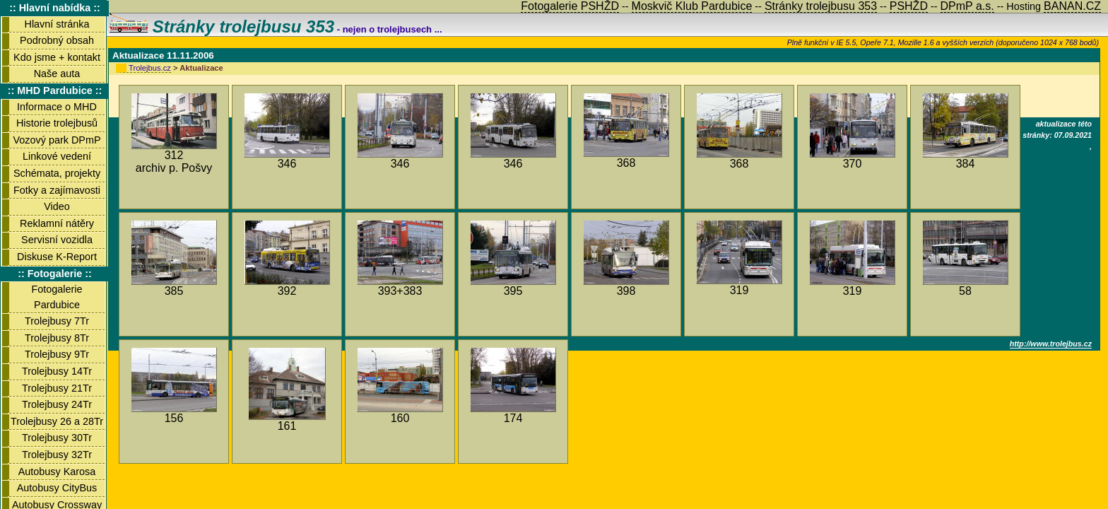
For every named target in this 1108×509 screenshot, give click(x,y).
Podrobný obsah (57, 40)
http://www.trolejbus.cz (1051, 343)
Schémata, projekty (56, 173)
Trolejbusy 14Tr (57, 371)
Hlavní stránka (57, 24)
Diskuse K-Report (57, 256)
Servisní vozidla (57, 239)
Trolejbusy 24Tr (57, 404)
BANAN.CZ (1072, 6)
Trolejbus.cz (150, 68)
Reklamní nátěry (57, 223)
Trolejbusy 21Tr (57, 388)
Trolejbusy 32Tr (57, 454)
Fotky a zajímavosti (56, 190)
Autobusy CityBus (57, 487)
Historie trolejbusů (57, 123)
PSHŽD (909, 6)
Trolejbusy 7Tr (57, 321)
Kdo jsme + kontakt (56, 57)
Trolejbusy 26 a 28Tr (57, 421)
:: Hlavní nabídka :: (54, 7)
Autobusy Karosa (57, 471)
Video (57, 206)
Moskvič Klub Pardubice (692, 6)
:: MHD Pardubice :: (55, 90)
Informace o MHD (57, 106)
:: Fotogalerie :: (55, 273)
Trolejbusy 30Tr (57, 437)
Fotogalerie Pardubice (57, 296)
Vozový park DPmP (57, 140)
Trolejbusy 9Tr (57, 354)
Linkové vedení (57, 156)
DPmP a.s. (967, 6)
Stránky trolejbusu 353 (222, 26)
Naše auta (57, 73)
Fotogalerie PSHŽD (570, 6)
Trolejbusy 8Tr (57, 338)
